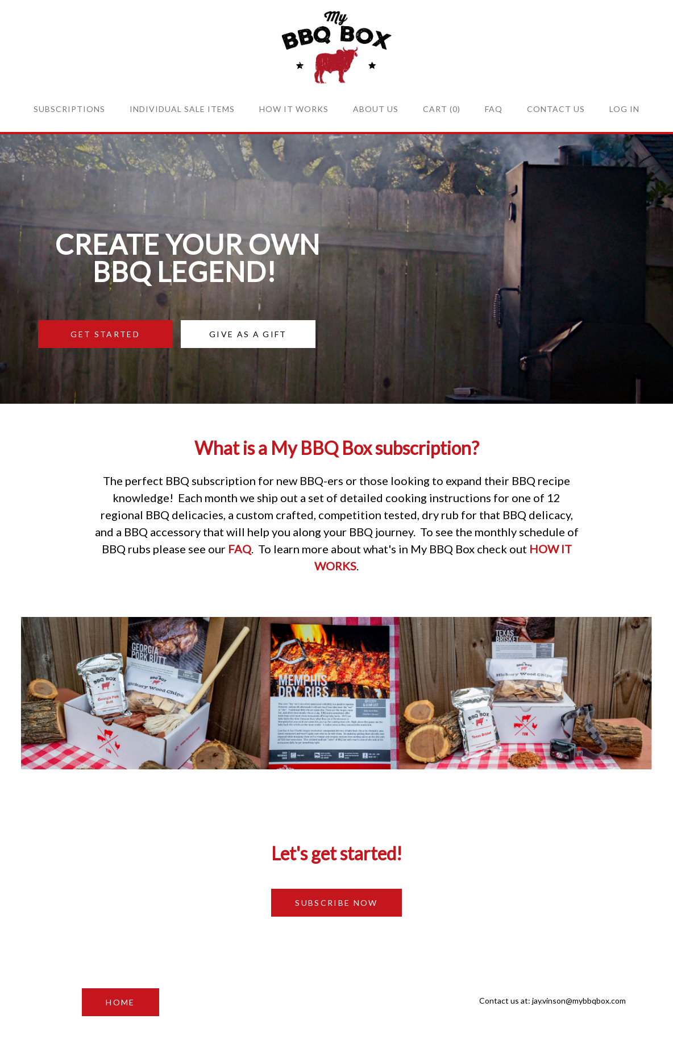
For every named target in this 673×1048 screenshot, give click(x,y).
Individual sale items (182, 109)
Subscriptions (69, 109)
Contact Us (556, 109)
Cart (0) (441, 109)
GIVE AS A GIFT (248, 334)
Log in (624, 109)
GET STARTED (105, 334)
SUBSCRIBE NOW (336, 903)
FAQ (493, 109)
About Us (375, 109)
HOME (120, 1002)
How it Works (294, 109)
